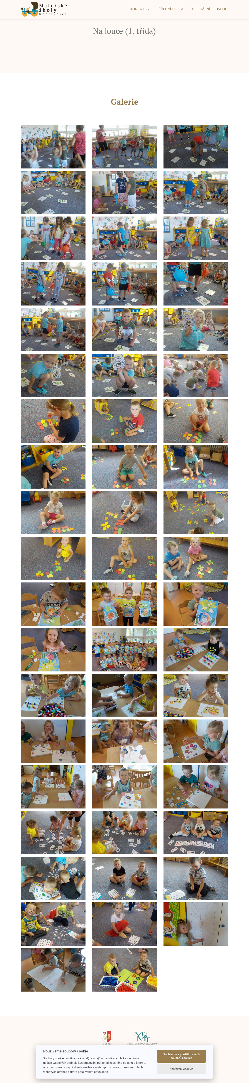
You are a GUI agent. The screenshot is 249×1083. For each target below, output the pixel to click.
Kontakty (140, 8)
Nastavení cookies (181, 1069)
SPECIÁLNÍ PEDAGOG (209, 8)
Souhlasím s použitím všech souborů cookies (181, 1056)
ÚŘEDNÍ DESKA (170, 8)
